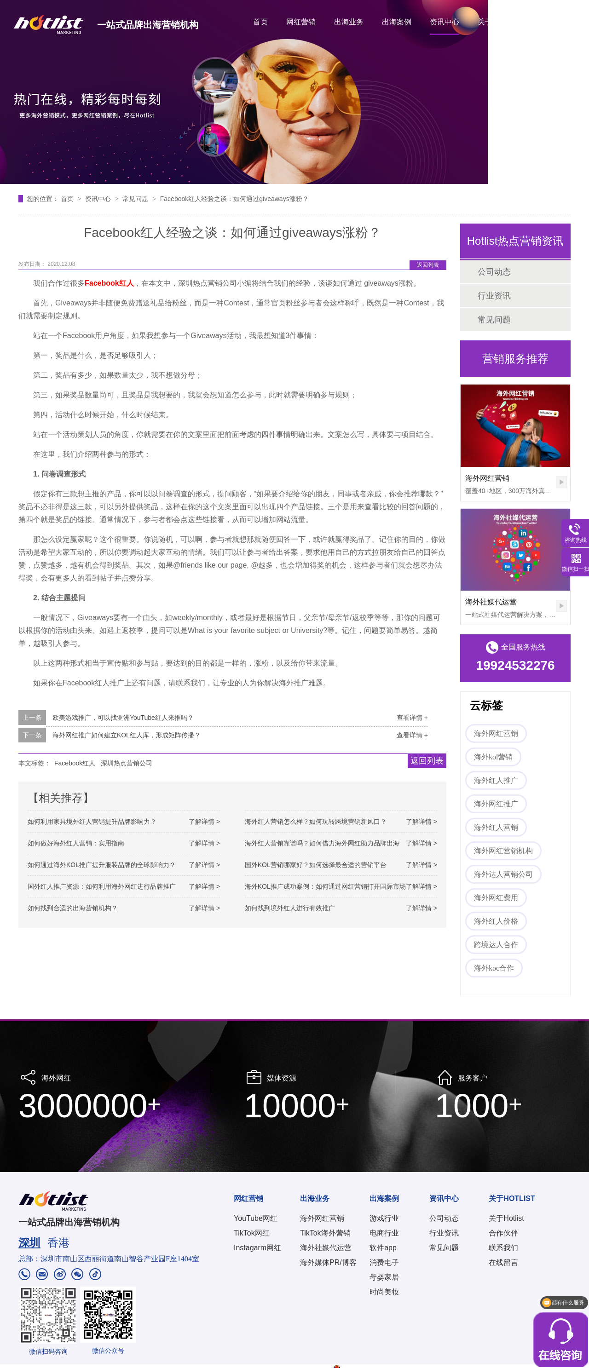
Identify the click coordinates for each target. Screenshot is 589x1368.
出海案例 (396, 22)
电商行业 (384, 1233)
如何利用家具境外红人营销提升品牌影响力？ (92, 821)
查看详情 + (412, 717)
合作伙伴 (503, 1233)
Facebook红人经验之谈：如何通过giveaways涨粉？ (234, 198)
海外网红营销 (487, 478)
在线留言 (503, 1262)
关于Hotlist (506, 1218)
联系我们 (503, 1248)
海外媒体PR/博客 (328, 1262)
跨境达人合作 (496, 944)
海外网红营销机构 (503, 851)
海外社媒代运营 (491, 602)
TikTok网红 (252, 1233)
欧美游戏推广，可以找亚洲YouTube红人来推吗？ (123, 717)
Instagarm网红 (257, 1248)
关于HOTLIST (500, 22)
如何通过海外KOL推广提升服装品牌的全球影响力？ (102, 864)
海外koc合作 (494, 968)
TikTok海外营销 (325, 1233)
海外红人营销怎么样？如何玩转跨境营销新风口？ (316, 821)
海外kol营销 (493, 757)
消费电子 (384, 1262)
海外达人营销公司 (503, 874)
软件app (383, 1248)
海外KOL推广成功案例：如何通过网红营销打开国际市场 (325, 886)
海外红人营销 (496, 827)
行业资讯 (494, 295)
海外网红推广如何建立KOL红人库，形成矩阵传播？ (126, 735)
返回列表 (428, 265)
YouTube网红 (255, 1218)
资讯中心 (444, 22)
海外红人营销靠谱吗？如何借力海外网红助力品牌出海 (322, 843)
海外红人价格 (496, 921)
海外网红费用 (496, 898)
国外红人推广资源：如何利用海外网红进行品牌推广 (102, 886)
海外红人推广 (496, 780)
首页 (260, 22)
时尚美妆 (384, 1292)
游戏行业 (384, 1218)
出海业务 (349, 22)
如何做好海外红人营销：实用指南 (76, 843)
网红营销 (301, 22)
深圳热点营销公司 (126, 763)
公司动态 (494, 271)
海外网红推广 (496, 804)
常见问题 (136, 198)
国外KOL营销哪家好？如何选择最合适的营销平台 (316, 864)
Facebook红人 (74, 763)
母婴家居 (384, 1277)
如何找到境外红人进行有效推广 (290, 908)
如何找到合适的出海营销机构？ (73, 908)
